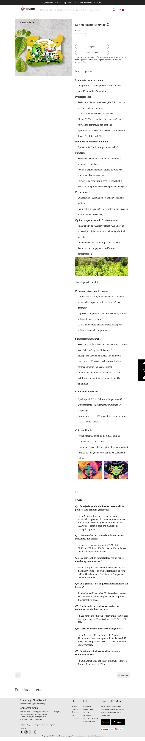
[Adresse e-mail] (105, 722)
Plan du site (98, 736)
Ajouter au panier (92, 52)
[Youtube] (34, 732)
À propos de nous (78, 712)
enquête (92, 46)
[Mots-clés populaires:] (114, 10)
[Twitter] (30, 732)
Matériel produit (84, 71)
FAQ (78, 491)
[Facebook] (21, 732)
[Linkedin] (26, 732)
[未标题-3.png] (103, 729)
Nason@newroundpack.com (36, 717)
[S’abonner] (118, 722)
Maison (74, 706)
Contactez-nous (77, 718)
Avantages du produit (87, 282)
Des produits (76, 709)
